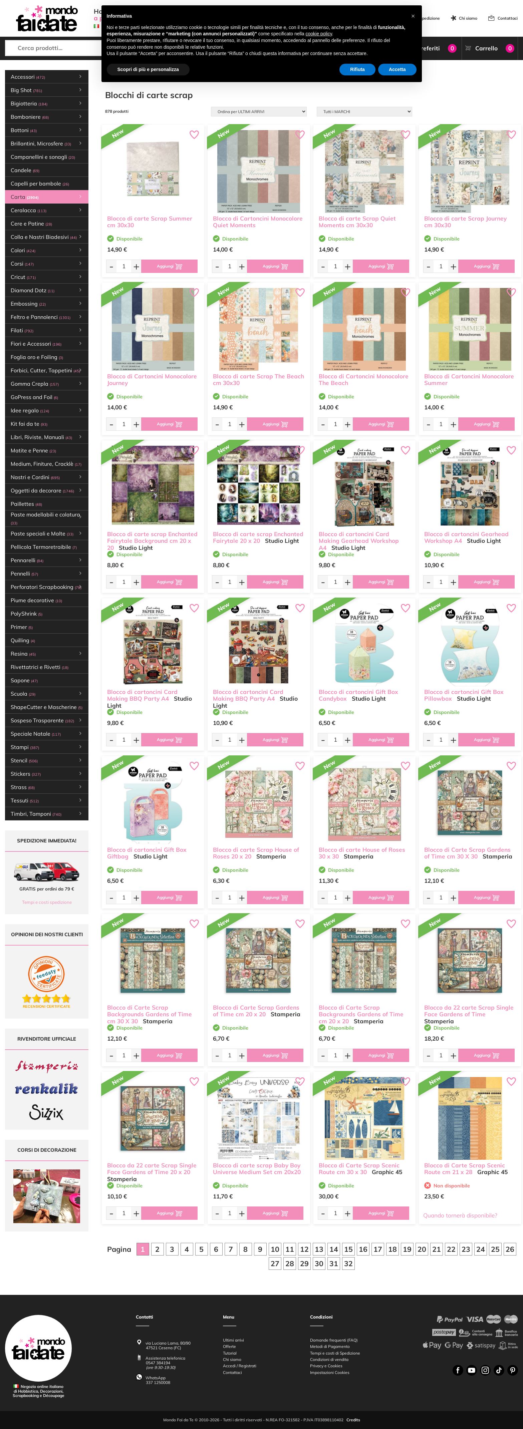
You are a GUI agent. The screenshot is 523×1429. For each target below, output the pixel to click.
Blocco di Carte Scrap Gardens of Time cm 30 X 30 (467, 853)
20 (422, 1249)
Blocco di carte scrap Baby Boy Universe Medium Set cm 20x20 (257, 1169)
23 (466, 1249)
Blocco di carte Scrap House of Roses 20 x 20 (256, 853)
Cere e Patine (31, 223)
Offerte (229, 1346)
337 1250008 (158, 1382)
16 (363, 1249)
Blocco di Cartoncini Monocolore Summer (469, 380)
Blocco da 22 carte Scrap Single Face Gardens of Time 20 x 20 (152, 1169)
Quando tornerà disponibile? (460, 1215)
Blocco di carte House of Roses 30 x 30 (362, 853)
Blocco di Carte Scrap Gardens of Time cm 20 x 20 (256, 1011)
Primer (22, 627)
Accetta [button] (397, 69)
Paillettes (26, 503)
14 (333, 1249)
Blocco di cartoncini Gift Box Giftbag (147, 853)
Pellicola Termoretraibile (44, 547)
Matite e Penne (33, 450)
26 (510, 1249)
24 (480, 1249)
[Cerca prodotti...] (65, 48)
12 (304, 1249)
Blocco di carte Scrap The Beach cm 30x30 (258, 380)
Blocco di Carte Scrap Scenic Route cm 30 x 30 (359, 1169)
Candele (25, 170)
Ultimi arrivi (233, 1340)
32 (348, 1263)
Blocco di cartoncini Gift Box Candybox (358, 695)
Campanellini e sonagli (43, 156)
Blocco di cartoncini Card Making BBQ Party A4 (142, 695)
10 (275, 1249)
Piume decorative (36, 600)
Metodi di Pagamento (330, 1346)
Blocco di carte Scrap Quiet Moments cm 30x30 (357, 222)
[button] (413, 16)
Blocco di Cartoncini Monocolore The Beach (364, 380)
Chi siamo (468, 18)
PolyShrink (26, 613)
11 (289, 1249)
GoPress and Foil (34, 397)
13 (319, 1249)
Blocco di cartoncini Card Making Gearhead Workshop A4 (359, 541)
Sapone (24, 680)
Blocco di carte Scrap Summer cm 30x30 (149, 222)
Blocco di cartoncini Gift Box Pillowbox (464, 695)
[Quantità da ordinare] (123, 266)
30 (319, 1263)
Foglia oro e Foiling (37, 357)
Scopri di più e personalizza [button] (148, 69)
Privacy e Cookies (326, 1366)
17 (377, 1249)
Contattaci (508, 18)
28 (289, 1263)
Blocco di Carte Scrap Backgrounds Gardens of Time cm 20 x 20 (361, 1014)
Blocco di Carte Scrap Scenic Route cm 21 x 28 (464, 1169)
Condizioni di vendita (329, 1359)
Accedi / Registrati (239, 1366)
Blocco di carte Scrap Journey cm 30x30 (465, 222)
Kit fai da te (29, 423)
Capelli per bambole (40, 183)
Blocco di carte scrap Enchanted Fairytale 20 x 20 (258, 537)
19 (407, 1249)
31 (333, 1263)
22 (451, 1249)
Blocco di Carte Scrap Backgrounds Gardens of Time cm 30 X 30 (149, 1014)
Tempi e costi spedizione (47, 902)
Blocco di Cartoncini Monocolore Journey (152, 380)
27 (275, 1263)
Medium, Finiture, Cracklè (46, 463)
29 (304, 1263)
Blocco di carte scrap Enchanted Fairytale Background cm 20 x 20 (152, 541)
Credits (353, 1420)
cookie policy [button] (318, 33)
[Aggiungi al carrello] (169, 266)
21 (436, 1249)
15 (348, 1249)
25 (495, 1249)
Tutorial (230, 1353)
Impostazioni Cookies (329, 1372)
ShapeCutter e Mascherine (46, 707)
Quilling (23, 640)
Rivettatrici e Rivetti (39, 667)
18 (392, 1249)
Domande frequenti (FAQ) (334, 1340)
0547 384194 (158, 1363)
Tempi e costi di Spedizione (335, 1353)
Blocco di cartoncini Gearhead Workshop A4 (466, 537)
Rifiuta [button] (357, 69)
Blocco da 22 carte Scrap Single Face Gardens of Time (469, 1011)
